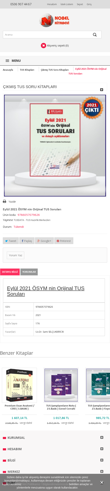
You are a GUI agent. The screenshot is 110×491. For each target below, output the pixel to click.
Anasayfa (8, 70)
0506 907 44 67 (20, 4)
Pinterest (64, 241)
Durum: (7, 226)
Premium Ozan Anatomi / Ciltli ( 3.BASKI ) (19, 407)
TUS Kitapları (27, 70)
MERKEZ (14, 472)
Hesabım (52, 4)
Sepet (80, 4)
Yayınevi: (8, 220)
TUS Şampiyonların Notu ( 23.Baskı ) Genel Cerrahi (61, 407)
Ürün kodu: (9, 215)
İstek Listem (67, 4)
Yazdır (12, 201)
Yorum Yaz (15, 255)
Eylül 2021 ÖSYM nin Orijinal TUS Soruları (45, 291)
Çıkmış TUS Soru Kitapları (55, 70)
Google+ (44, 241)
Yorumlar (29, 272)
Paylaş (27, 241)
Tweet (10, 241)
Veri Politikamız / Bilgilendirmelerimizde (45, 484)
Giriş (89, 4)
